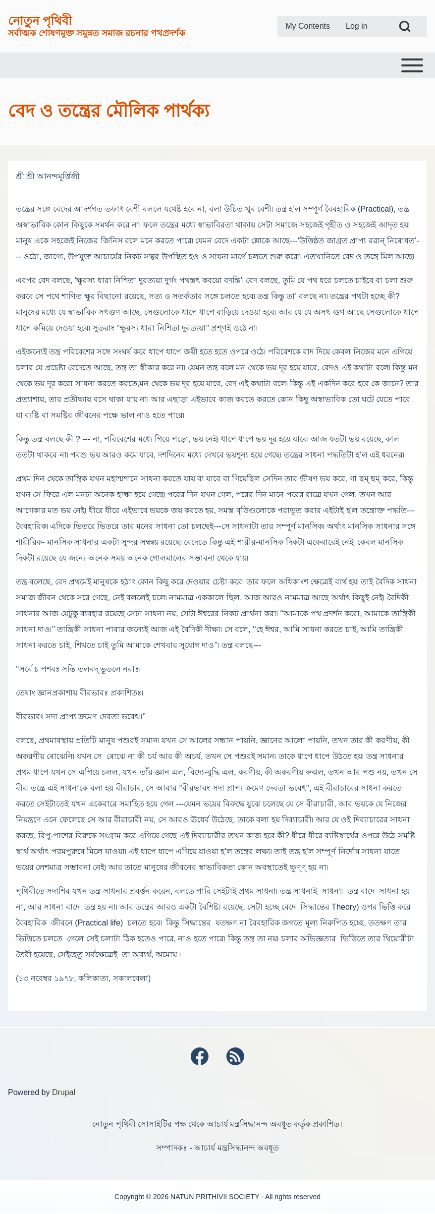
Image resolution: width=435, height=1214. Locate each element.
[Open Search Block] (404, 26)
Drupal (63, 1093)
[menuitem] (307, 26)
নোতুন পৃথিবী (40, 20)
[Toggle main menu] (217, 65)
